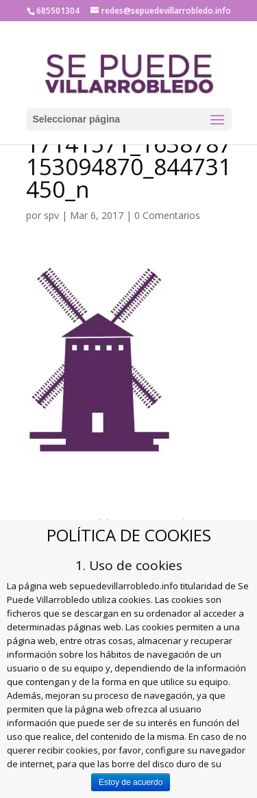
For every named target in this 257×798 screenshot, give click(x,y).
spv (51, 215)
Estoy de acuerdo (130, 782)
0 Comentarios (167, 215)
